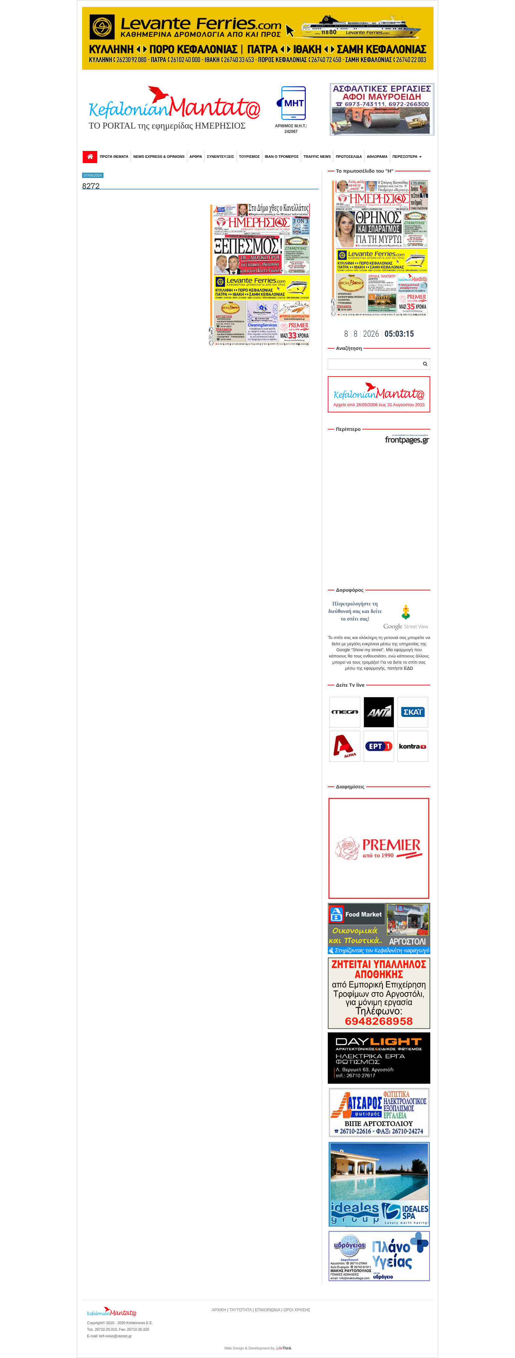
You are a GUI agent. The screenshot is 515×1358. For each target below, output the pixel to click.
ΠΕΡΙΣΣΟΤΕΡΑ (407, 157)
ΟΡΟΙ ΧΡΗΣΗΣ (296, 1310)
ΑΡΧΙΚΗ (219, 1310)
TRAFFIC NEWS (317, 157)
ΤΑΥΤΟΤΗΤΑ (240, 1310)
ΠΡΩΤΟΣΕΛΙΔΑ (349, 157)
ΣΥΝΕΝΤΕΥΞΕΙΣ (220, 157)
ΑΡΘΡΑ (196, 157)
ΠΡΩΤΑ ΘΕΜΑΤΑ (114, 157)
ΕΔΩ (408, 668)
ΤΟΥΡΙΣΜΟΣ (249, 157)
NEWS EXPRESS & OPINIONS (159, 157)
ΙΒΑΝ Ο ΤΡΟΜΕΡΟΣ (282, 157)
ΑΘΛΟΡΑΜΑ (377, 157)
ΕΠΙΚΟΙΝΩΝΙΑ (267, 1310)
